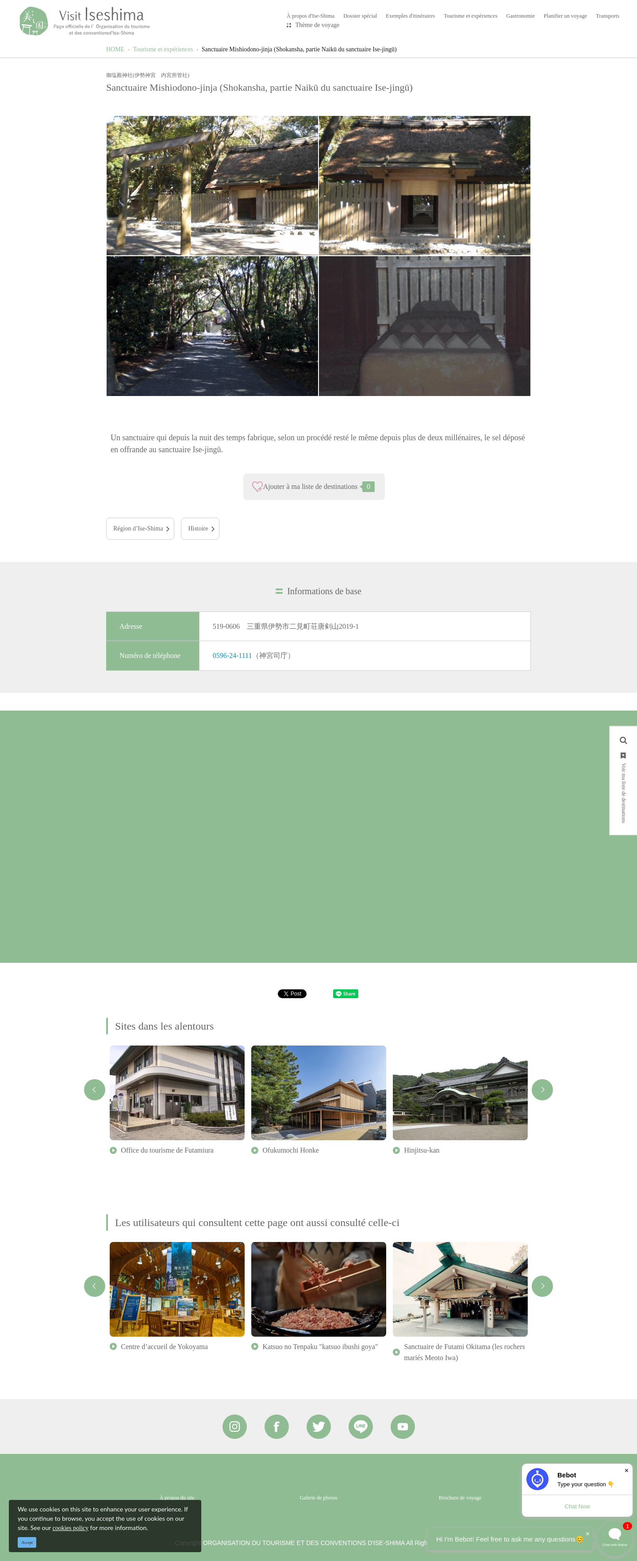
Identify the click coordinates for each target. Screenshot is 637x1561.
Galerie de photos (319, 1498)
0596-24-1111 (232, 655)
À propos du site (177, 1498)
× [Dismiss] (627, 1470)
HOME (115, 49)
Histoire (198, 528)
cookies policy (70, 1528)
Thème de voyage (317, 25)
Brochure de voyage (460, 1498)
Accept (27, 1542)
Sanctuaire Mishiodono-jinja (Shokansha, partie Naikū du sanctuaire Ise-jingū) (299, 49)
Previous (94, 1089)
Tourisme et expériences (163, 49)
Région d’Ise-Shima (138, 528)
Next (542, 1089)
